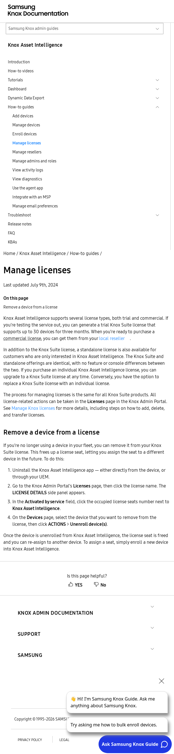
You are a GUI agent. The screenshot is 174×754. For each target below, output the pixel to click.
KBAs (12, 242)
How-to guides (84, 253)
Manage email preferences (35, 206)
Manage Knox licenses (33, 408)
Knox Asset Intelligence (42, 253)
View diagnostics (27, 179)
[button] (55, 606)
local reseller (112, 338)
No (100, 585)
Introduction (19, 62)
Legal (64, 739)
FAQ (11, 233)
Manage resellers (26, 152)
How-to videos (21, 71)
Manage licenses (26, 143)
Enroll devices (24, 134)
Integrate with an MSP (31, 197)
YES (75, 585)
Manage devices (26, 125)
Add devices (22, 116)
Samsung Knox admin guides (33, 28)
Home (9, 253)
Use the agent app (27, 188)
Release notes (20, 224)
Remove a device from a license (30, 307)
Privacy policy (30, 739)
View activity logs (27, 170)
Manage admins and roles (34, 161)
